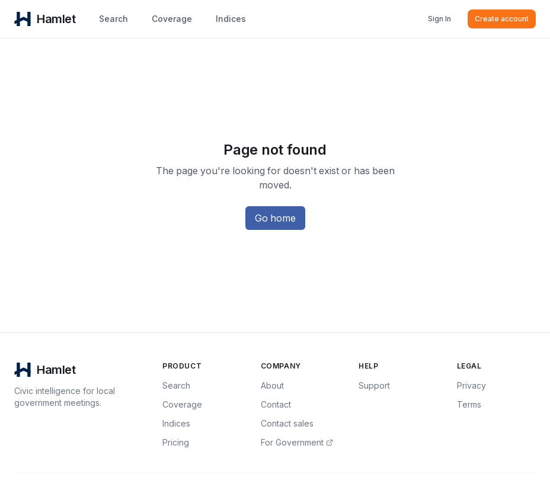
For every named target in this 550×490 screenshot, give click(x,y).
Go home (275, 218)
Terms (469, 404)
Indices (231, 19)
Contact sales (287, 423)
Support (374, 385)
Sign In (439, 18)
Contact (276, 404)
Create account (502, 18)
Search (113, 19)
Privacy (471, 385)
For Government (297, 442)
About (272, 385)
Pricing (175, 442)
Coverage (172, 19)
